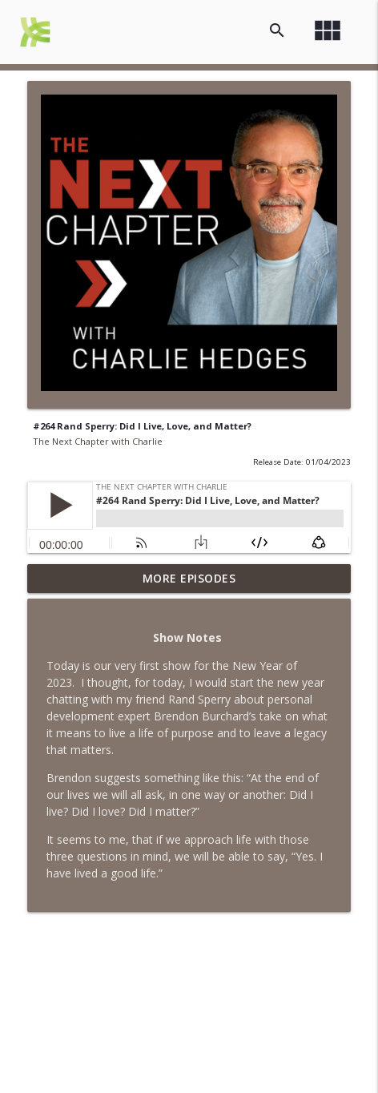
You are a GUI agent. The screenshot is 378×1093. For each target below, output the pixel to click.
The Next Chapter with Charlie (98, 441)
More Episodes (189, 578)
